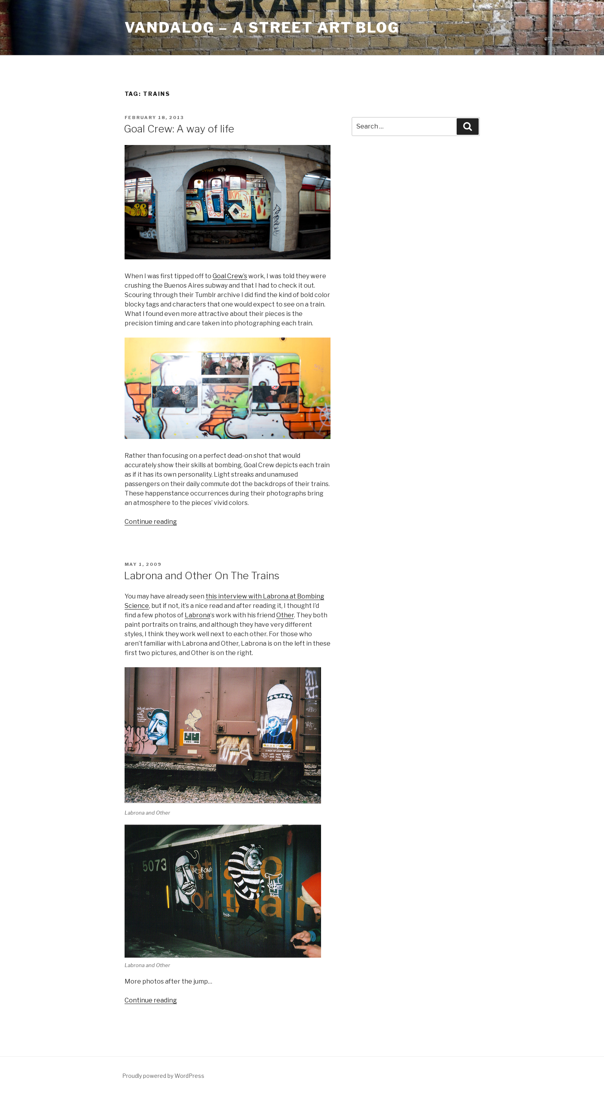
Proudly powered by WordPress (163, 1075)
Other (285, 615)
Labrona (197, 615)
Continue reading (151, 521)
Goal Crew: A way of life (179, 129)
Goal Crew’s (230, 276)
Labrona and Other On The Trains (201, 575)
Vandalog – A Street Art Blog (262, 27)
